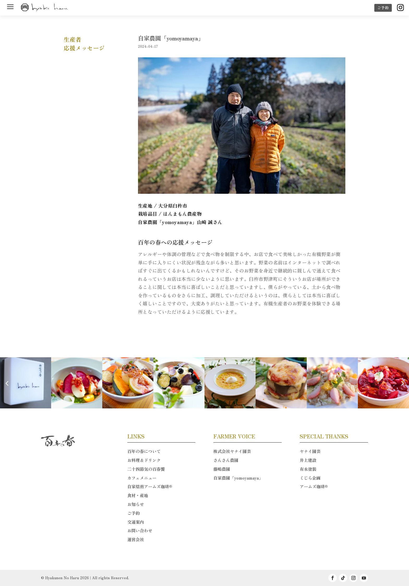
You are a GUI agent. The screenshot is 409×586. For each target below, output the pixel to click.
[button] (402, 383)
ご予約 (383, 7)
